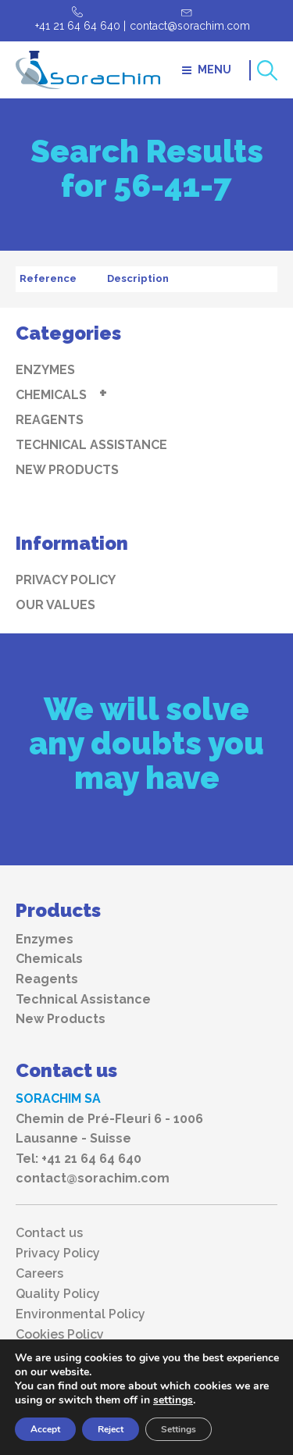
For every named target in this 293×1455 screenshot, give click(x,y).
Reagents (50, 419)
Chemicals (51, 394)
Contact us (49, 1233)
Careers (39, 1274)
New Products (67, 469)
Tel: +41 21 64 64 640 (78, 1158)
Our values (55, 604)
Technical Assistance (91, 444)
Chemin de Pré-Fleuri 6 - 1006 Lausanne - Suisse (109, 1129)
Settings (178, 1429)
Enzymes (45, 369)
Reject (110, 1429)
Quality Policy (58, 1294)
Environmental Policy (80, 1314)
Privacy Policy (66, 579)
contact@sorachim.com (190, 26)
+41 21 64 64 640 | (80, 26)
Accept (45, 1429)
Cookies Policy (60, 1334)
